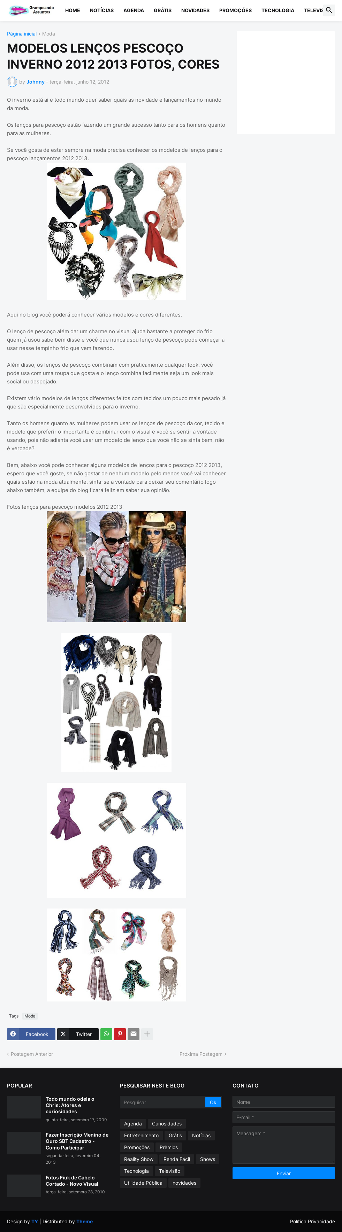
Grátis (163, 10)
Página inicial (22, 34)
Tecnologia (277, 10)
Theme (84, 1221)
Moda (48, 34)
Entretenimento (141, 1135)
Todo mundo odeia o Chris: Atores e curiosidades (70, 1105)
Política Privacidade (312, 1221)
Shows (207, 1159)
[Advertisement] (293, 81)
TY (34, 1221)
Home (72, 10)
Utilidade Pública (143, 1183)
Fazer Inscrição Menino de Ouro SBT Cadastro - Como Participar (77, 1141)
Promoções (235, 10)
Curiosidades (167, 1123)
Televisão (318, 10)
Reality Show (138, 1159)
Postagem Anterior (32, 1054)
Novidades (195, 10)
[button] (329, 10)
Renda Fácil (177, 1159)
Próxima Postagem (201, 1054)
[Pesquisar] (163, 1102)
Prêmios (169, 1147)
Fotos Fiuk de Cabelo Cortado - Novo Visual (72, 1181)
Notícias (102, 10)
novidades (184, 1183)
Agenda (133, 10)
